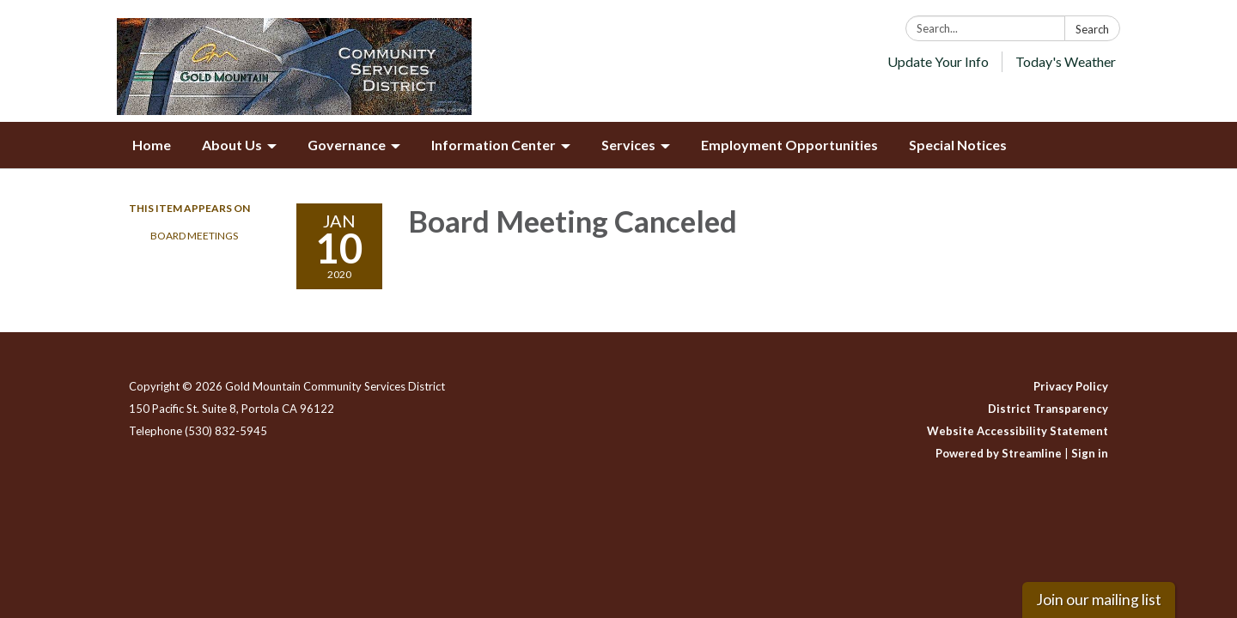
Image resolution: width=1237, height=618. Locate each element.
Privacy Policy (1070, 386)
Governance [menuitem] (347, 144)
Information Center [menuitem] (493, 144)
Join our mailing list (1098, 600)
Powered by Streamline (998, 453)
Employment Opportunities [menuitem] (789, 144)
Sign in (1089, 453)
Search (1092, 29)
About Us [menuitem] (232, 144)
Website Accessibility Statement (1017, 431)
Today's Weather (1065, 61)
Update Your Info (938, 61)
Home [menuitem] (151, 144)
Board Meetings (194, 235)
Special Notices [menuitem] (958, 144)
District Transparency (1048, 408)
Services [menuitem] (628, 144)
